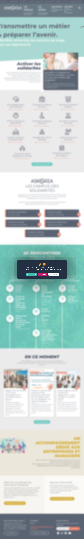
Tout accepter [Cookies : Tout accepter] (31, 274)
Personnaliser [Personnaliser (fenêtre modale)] (53, 274)
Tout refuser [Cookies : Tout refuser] (42, 274)
